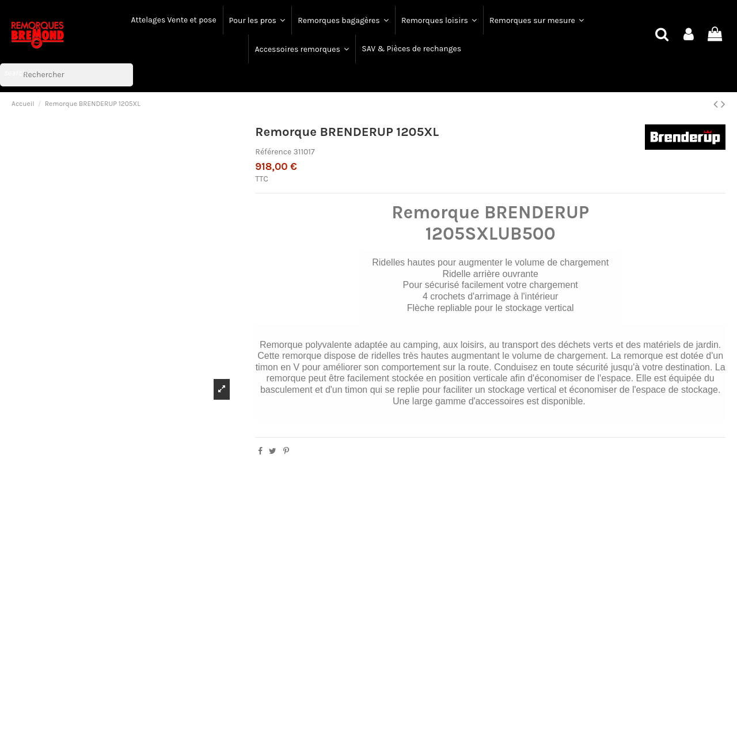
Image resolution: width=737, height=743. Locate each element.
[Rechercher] (66, 74)
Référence (273, 152)
